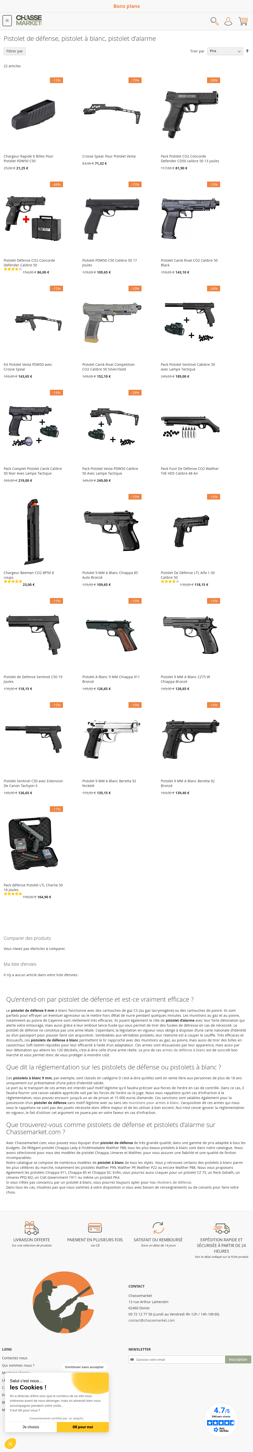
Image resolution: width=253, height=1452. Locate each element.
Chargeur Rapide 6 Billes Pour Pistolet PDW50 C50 (28, 158)
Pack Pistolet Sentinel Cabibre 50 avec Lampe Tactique (188, 366)
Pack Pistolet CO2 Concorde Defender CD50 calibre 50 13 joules (190, 158)
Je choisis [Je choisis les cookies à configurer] (30, 1427)
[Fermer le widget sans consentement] (85, 1367)
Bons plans (126, 6)
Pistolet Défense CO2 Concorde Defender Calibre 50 (29, 262)
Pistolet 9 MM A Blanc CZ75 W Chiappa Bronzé (185, 679)
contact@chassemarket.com (151, 1320)
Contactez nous (14, 1358)
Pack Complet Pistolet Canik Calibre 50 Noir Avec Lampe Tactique (33, 471)
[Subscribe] (238, 1359)
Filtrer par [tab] (14, 51)
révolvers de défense (174, 1182)
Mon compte (228, 21)
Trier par (197, 50)
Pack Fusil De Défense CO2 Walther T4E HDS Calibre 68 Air (190, 471)
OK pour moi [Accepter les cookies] (83, 1427)
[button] (10, 1444)
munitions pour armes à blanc (154, 1102)
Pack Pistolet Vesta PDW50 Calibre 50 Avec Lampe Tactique (110, 471)
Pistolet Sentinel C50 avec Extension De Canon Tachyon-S (33, 783)
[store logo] (29, 21)
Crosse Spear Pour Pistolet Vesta (109, 156)
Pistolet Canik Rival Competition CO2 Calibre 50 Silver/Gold (108, 366)
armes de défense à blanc (183, 1050)
